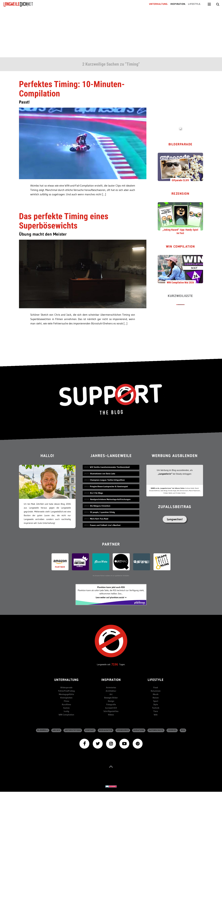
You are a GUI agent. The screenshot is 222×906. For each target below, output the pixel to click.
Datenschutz (156, 730)
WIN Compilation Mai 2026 (180, 282)
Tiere (155, 711)
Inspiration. (178, 4)
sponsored (123, 730)
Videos (111, 714)
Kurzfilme (66, 704)
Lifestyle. (194, 4)
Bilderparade (180, 144)
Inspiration (111, 680)
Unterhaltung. (158, 4)
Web (155, 714)
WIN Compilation (180, 246)
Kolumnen (156, 691)
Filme (66, 701)
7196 (114, 664)
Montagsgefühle (66, 694)
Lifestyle (156, 680)
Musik (155, 694)
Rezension (180, 194)
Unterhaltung (66, 680)
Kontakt (90, 730)
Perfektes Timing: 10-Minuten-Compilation (72, 89)
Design (111, 701)
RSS (183, 730)
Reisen (156, 697)
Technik (155, 707)
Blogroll (42, 730)
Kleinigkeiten (66, 697)
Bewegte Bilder (111, 697)
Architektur (111, 691)
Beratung (139, 730)
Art (111, 694)
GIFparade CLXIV (180, 180)
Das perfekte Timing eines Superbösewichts (63, 221)
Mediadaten (105, 730)
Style (155, 704)
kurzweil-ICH (111, 707)
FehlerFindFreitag (66, 691)
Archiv (56, 730)
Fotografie (111, 704)
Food (155, 687)
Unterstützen (73, 730)
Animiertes (111, 687)
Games (66, 707)
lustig (66, 711)
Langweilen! (175, 519)
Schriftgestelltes (111, 711)
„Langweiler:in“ (165, 473)
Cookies (172, 730)
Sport (155, 701)
